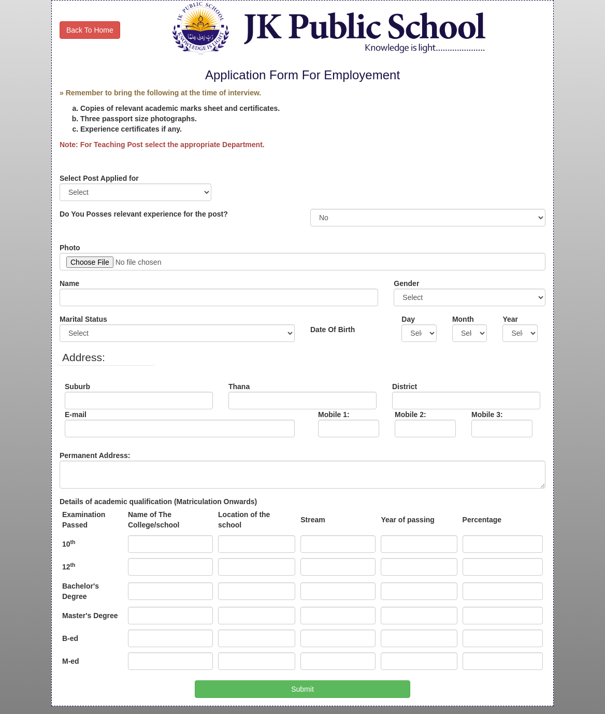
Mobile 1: (343, 414)
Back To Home (89, 30)
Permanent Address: (101, 455)
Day (411, 319)
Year (512, 319)
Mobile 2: (415, 414)
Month (465, 319)
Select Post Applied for (101, 178)
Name (72, 283)
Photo (73, 248)
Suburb (84, 386)
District (410, 386)
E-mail (115, 414)
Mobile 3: (492, 414)
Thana (246, 386)
